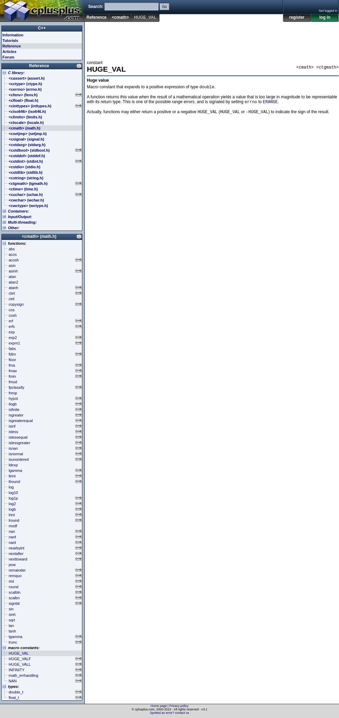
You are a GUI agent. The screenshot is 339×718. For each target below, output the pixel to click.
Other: (13, 228)
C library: (16, 73)
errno (251, 103)
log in (324, 17)
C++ (42, 28)
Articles (9, 52)
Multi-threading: (22, 222)
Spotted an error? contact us (169, 713)
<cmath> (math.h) (39, 236)
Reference (96, 17)
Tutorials (10, 40)
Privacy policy (178, 706)
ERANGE (270, 103)
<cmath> (120, 17)
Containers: (18, 211)
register (296, 17)
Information (13, 35)
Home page (159, 706)
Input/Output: (20, 217)
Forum (8, 57)
